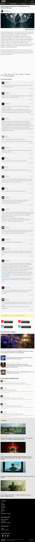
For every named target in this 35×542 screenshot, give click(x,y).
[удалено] (7, 92)
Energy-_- (6, 158)
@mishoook (4, 161)
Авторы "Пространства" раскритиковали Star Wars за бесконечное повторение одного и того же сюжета (17, 408)
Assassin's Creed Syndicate (9, 76)
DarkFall (4, 403)
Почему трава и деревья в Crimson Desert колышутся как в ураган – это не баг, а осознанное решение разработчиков (17, 438)
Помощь (3, 510)
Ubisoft (5, 74)
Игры (9, 74)
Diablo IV (3, 454)
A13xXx (6, 82)
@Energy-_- (4, 179)
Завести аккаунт (5, 519)
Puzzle (7, 356)
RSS (2, 512)
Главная (3, 504)
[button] (2, 3)
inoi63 (4, 395)
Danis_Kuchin (6, 10)
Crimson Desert (4, 436)
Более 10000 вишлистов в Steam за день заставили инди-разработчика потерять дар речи (19, 358)
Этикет (2, 509)
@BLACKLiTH (4, 218)
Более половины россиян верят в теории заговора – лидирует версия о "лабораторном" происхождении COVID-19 (17, 392)
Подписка (3, 521)
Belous (6, 136)
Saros (7, 370)
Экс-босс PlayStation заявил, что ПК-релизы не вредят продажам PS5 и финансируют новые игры (16, 400)
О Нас (2, 503)
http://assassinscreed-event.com (19, 51)
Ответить (31, 82)
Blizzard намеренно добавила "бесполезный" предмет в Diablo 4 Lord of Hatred (15, 384)
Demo (13, 74)
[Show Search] (26, 1)
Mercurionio (7, 103)
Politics (2, 474)
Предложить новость (6, 522)
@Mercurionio (4, 230)
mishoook (7, 147)
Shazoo (2, 528)
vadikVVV (6, 167)
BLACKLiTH (7, 197)
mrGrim (4, 387)
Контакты (3, 507)
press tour (21, 74)
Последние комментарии (10, 378)
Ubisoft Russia (27, 74)
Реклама (3, 506)
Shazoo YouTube (4, 529)
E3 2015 (17, 74)
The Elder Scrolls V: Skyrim (12, 363)
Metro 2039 (3, 493)
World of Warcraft (5, 349)
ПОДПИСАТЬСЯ (8, 322)
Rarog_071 (5, 411)
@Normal (4, 109)
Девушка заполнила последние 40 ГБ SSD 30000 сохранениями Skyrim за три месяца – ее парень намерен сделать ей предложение (19, 366)
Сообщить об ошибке (6, 513)
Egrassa (4, 380)
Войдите (6, 315)
